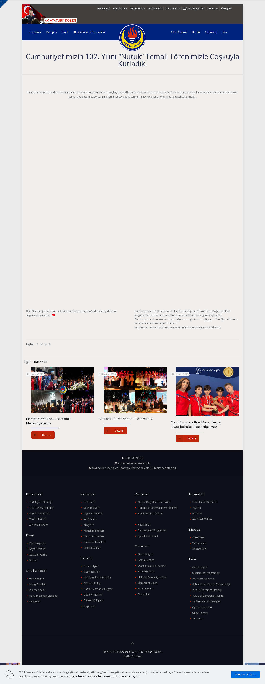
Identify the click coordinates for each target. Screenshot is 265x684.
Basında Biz (199, 549)
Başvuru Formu (38, 554)
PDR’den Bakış (92, 583)
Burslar (33, 560)
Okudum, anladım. (245, 674)
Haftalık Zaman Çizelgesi (43, 595)
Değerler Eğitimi (93, 594)
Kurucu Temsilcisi (39, 513)
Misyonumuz (137, 8)
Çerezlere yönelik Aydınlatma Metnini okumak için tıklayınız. (105, 676)
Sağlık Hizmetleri (93, 513)
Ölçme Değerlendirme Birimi (154, 502)
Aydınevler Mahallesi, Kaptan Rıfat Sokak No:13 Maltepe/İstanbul (134, 468)
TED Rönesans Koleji (41, 507)
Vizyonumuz (120, 8)
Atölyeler (89, 525)
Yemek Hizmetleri (94, 530)
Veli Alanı (197, 513)
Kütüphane (90, 519)
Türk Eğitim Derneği (40, 502)
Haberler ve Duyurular (204, 502)
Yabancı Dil (144, 524)
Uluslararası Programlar (205, 572)
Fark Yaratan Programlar (152, 530)
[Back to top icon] (132, 643)
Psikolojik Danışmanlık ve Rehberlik (158, 507)
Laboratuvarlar (92, 547)
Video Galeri (199, 543)
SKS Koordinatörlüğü (150, 513)
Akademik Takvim (202, 519)
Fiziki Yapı (89, 502)
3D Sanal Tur (172, 8)
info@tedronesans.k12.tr (134, 463)
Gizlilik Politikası (132, 656)
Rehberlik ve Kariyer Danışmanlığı (211, 584)
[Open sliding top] (4, 4)
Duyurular (34, 601)
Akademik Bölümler (203, 578)
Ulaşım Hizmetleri (94, 536)
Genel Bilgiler (36, 578)
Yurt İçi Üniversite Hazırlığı (207, 590)
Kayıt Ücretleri (37, 549)
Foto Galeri (198, 537)
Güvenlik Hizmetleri (95, 542)
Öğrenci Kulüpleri (93, 600)
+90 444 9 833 (134, 458)
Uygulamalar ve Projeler (97, 577)
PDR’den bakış (37, 590)
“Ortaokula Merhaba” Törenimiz (125, 419)
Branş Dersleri (37, 584)
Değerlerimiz (155, 8)
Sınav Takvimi (146, 588)
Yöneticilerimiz (37, 519)
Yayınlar (196, 507)
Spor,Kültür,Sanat (148, 536)
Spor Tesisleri (91, 507)
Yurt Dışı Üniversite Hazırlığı (208, 595)
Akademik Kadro (38, 525)
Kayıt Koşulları (37, 543)
